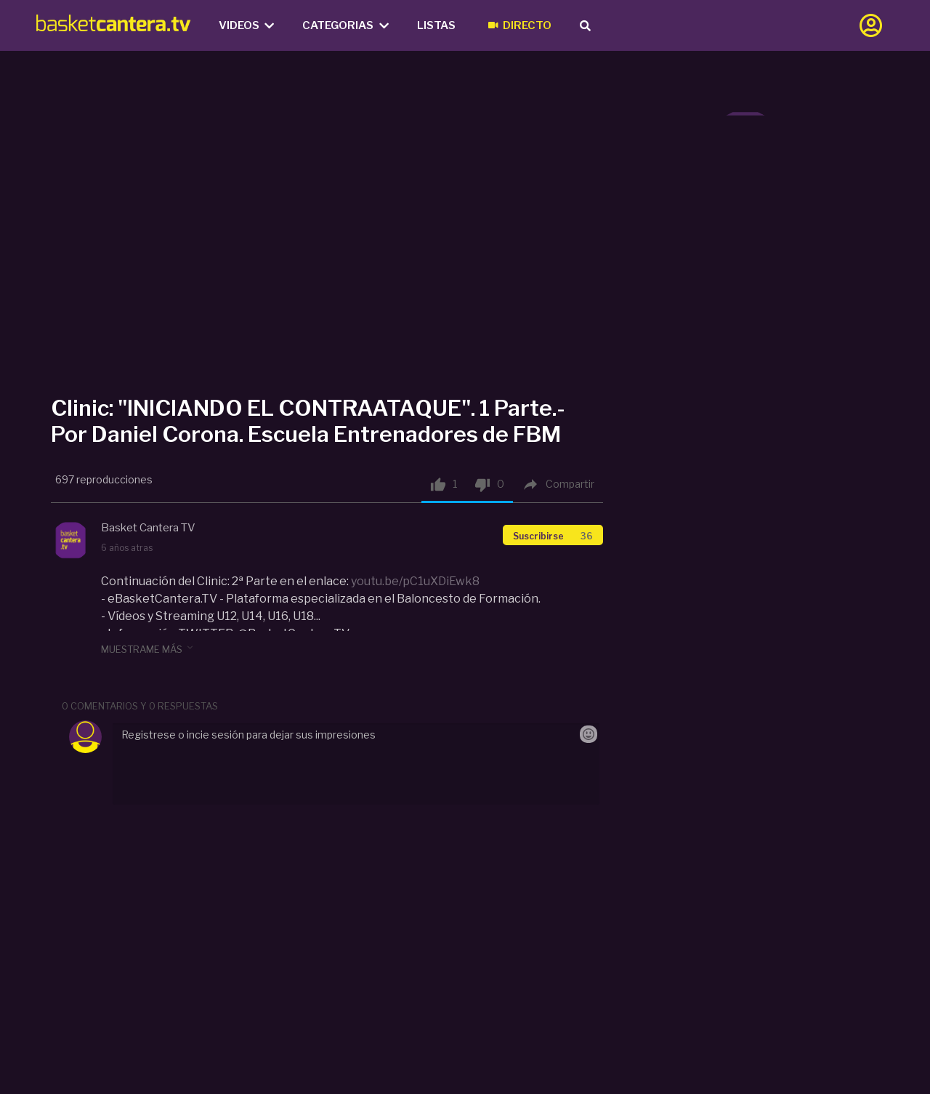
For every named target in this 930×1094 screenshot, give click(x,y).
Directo (519, 25)
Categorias (345, 25)
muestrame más (148, 648)
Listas (436, 25)
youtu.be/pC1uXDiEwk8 (415, 581)
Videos (247, 25)
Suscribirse (553, 536)
